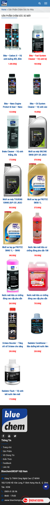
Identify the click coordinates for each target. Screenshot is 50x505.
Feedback (7, 463)
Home (3, 9)
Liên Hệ (6, 467)
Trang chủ (7, 447)
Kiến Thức (7, 459)
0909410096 (36, 500)
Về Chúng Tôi (8, 455)
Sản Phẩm (7, 451)
